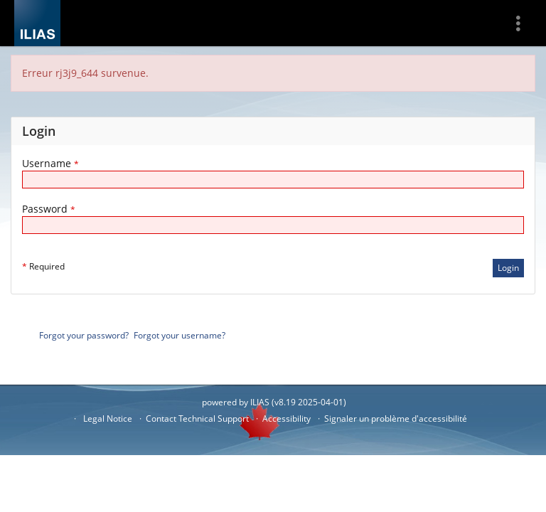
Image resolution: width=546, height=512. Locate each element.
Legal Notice (107, 418)
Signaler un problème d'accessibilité (395, 418)
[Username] (273, 179)
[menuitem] (523, 23)
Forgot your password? (84, 335)
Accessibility (286, 418)
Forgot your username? (179, 335)
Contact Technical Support (197, 418)
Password (48, 208)
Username (50, 163)
